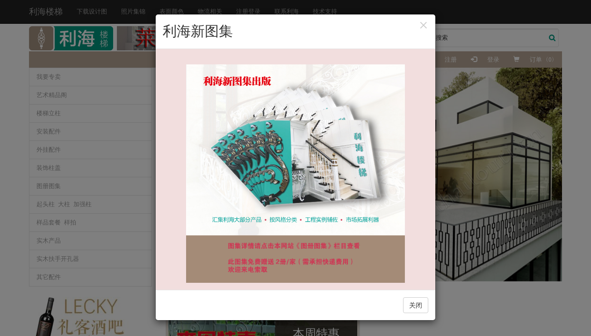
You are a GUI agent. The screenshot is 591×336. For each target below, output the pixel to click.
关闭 (415, 305)
